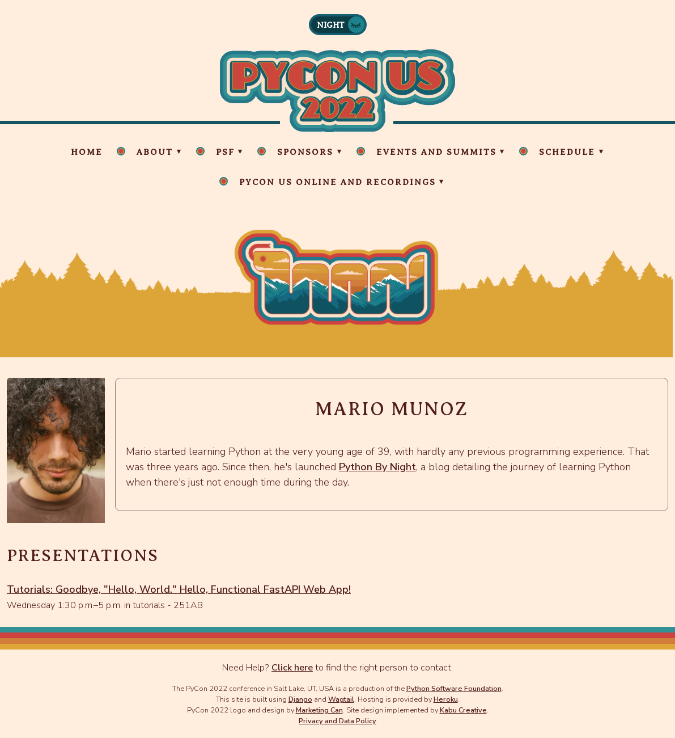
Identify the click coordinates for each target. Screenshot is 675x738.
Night (331, 24)
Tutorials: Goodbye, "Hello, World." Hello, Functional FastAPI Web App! (179, 589)
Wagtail (341, 699)
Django (300, 699)
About (155, 152)
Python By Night (377, 467)
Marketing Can (319, 710)
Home (87, 152)
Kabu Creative (463, 710)
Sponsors (305, 152)
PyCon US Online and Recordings (337, 182)
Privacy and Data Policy (337, 721)
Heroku (446, 699)
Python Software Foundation (454, 688)
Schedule (567, 152)
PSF (225, 152)
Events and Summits (436, 152)
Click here (292, 667)
